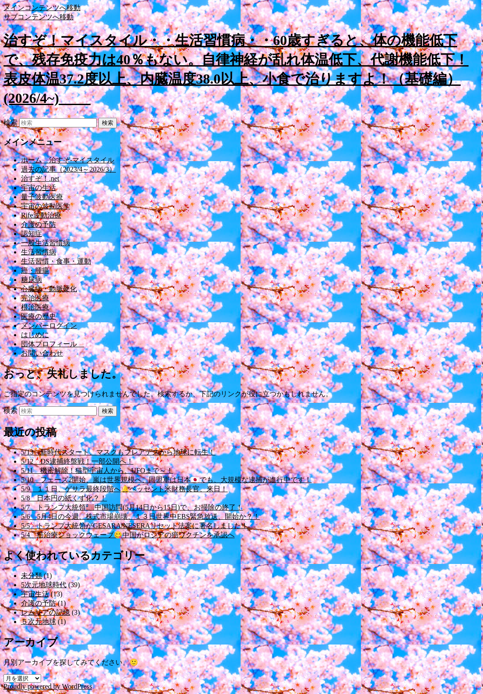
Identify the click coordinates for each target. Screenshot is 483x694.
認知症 (31, 233)
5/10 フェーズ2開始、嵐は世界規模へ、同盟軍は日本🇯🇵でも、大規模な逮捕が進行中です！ (166, 479)
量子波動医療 (42, 197)
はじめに (35, 334)
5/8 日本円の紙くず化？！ (64, 498)
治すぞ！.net (40, 178)
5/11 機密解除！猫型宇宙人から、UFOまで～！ (97, 470)
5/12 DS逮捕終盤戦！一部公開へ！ (77, 461)
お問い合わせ (42, 353)
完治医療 (35, 298)
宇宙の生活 (38, 187)
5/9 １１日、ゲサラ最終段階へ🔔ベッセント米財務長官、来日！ (124, 489)
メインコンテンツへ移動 (42, 7)
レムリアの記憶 (45, 612)
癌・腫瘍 (35, 270)
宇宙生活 (35, 594)
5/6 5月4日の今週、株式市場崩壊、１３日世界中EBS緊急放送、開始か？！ (140, 516)
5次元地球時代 (43, 584)
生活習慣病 (38, 252)
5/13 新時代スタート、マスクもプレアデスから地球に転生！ (118, 452)
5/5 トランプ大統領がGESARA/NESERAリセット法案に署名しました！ (134, 525)
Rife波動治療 (41, 215)
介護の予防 (38, 224)
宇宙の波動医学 (45, 206)
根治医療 (35, 307)
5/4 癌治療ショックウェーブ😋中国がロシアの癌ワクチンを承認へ (127, 535)
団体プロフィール (52, 344)
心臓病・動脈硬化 (49, 288)
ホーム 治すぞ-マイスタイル (67, 160)
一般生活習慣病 (45, 243)
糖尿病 (31, 279)
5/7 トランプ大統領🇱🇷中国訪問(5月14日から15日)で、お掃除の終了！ (132, 507)
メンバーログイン (49, 325)
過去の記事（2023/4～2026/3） (68, 169)
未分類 (31, 575)
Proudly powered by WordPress (48, 686)
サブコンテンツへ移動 (39, 17)
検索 (11, 122)
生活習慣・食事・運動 (56, 261)
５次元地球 (38, 621)
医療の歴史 (38, 316)
